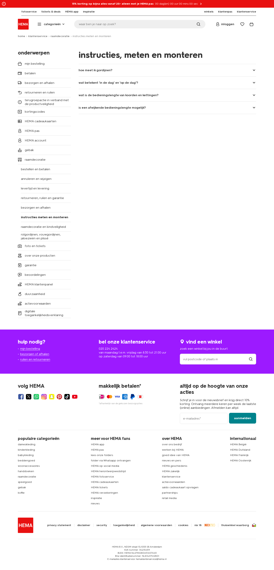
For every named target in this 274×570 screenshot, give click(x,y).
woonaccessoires (29, 466)
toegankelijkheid (124, 525)
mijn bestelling (30, 348)
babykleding (26, 455)
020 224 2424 (108, 348)
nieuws (95, 503)
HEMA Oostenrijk (240, 460)
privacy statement (59, 525)
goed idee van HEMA (175, 455)
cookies (183, 525)
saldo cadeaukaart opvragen (180, 487)
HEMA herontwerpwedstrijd (108, 471)
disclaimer (83, 525)
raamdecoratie (60, 36)
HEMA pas (97, 449)
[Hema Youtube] (74, 396)
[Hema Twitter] (28, 396)
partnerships (170, 492)
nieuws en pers (171, 460)
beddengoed (26, 460)
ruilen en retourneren (35, 359)
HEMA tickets (99, 487)
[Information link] (4, 4)
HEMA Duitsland (240, 449)
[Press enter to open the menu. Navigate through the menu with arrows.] (51, 24)
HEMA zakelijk (171, 471)
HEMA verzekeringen (104, 492)
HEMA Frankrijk (239, 455)
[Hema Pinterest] (59, 396)
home (21, 36)
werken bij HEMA (173, 449)
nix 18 (198, 525)
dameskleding (26, 444)
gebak (22, 487)
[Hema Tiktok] (67, 396)
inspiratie (96, 498)
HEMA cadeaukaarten (105, 482)
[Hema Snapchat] (51, 396)
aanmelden (242, 418)
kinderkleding (26, 449)
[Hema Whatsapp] (36, 396)
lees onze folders (102, 455)
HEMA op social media (105, 466)
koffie (21, 492)
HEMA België (238, 444)
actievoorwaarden (173, 482)
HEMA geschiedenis (174, 466)
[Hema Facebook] (21, 396)
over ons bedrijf (172, 444)
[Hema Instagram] (44, 396)
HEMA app (97, 444)
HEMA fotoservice (102, 476)
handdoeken (26, 471)
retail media (169, 498)
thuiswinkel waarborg (235, 525)
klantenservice (37, 36)
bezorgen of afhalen (34, 354)
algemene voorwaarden (156, 525)
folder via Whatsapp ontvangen (111, 460)
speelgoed (25, 482)
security (101, 525)
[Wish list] (242, 24)
